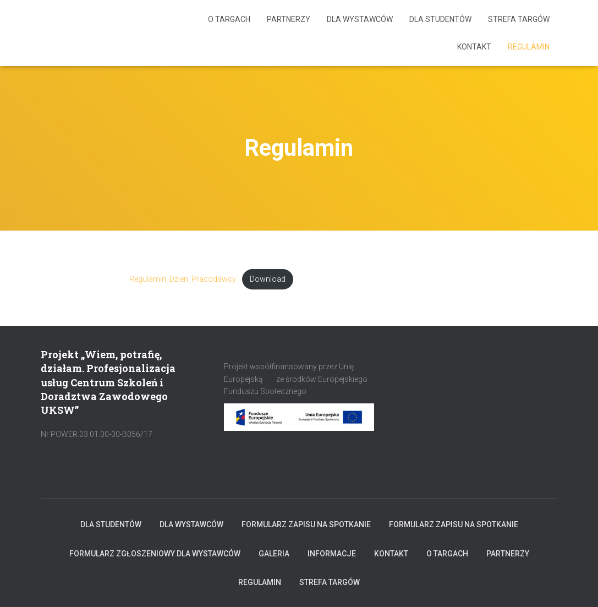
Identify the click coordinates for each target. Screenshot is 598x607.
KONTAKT (474, 46)
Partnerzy (288, 19)
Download (268, 279)
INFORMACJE (332, 553)
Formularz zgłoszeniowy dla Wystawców (154, 553)
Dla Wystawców (360, 19)
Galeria (274, 553)
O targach (229, 19)
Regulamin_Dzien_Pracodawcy (182, 279)
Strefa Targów (519, 19)
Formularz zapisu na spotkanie (306, 524)
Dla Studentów (440, 19)
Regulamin (529, 46)
